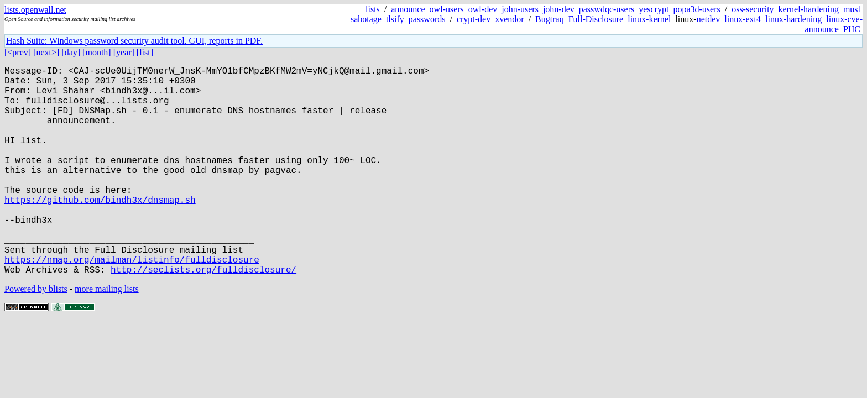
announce (408, 9)
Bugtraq (549, 19)
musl (851, 9)
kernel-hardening (809, 9)
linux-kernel (649, 19)
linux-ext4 (742, 19)
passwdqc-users (606, 9)
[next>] (46, 52)
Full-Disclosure (596, 19)
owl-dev (482, 9)
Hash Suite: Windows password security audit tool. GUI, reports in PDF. (134, 40)
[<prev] (17, 52)
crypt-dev (473, 19)
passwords (427, 19)
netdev (708, 19)
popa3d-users (696, 9)
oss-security (753, 9)
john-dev (558, 9)
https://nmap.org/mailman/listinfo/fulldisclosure (131, 303)
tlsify (395, 19)
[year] (123, 52)
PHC (851, 29)
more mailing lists (107, 335)
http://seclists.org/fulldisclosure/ (203, 316)
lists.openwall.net (35, 9)
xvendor (509, 19)
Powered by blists (35, 335)
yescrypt (653, 9)
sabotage (366, 19)
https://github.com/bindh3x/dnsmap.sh (100, 230)
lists (372, 9)
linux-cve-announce (834, 24)
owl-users (447, 9)
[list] (145, 52)
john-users (520, 9)
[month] (96, 52)
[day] (70, 52)
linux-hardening (793, 19)
